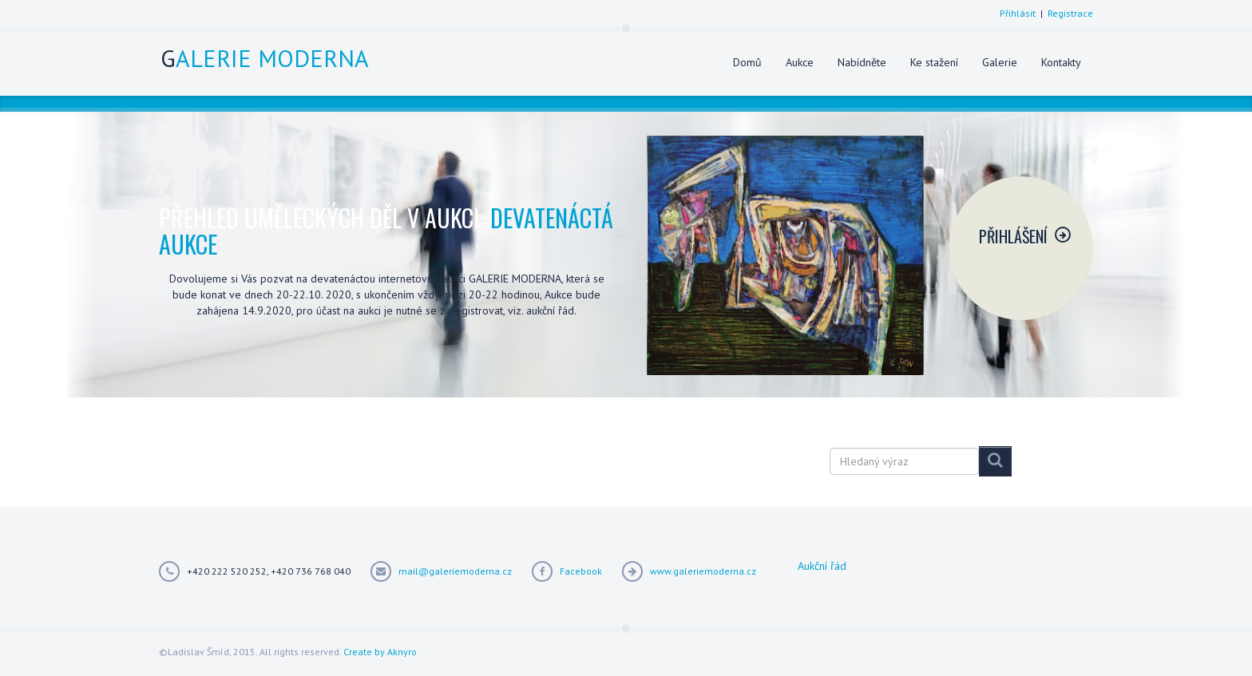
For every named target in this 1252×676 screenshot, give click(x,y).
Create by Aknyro (380, 652)
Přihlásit (1018, 13)
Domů (747, 62)
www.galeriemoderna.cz (703, 571)
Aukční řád (822, 566)
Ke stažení (934, 62)
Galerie (999, 62)
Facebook (581, 571)
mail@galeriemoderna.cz (455, 571)
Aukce (800, 62)
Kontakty (1061, 62)
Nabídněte (862, 62)
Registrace (1070, 13)
